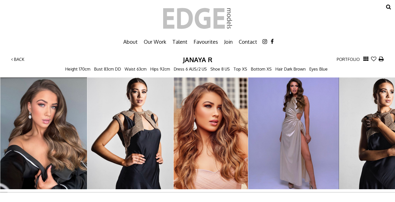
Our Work (155, 41)
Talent (179, 41)
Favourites (206, 41)
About (130, 41)
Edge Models (197, 18)
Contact (248, 41)
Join (228, 41)
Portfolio (348, 59)
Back (17, 59)
